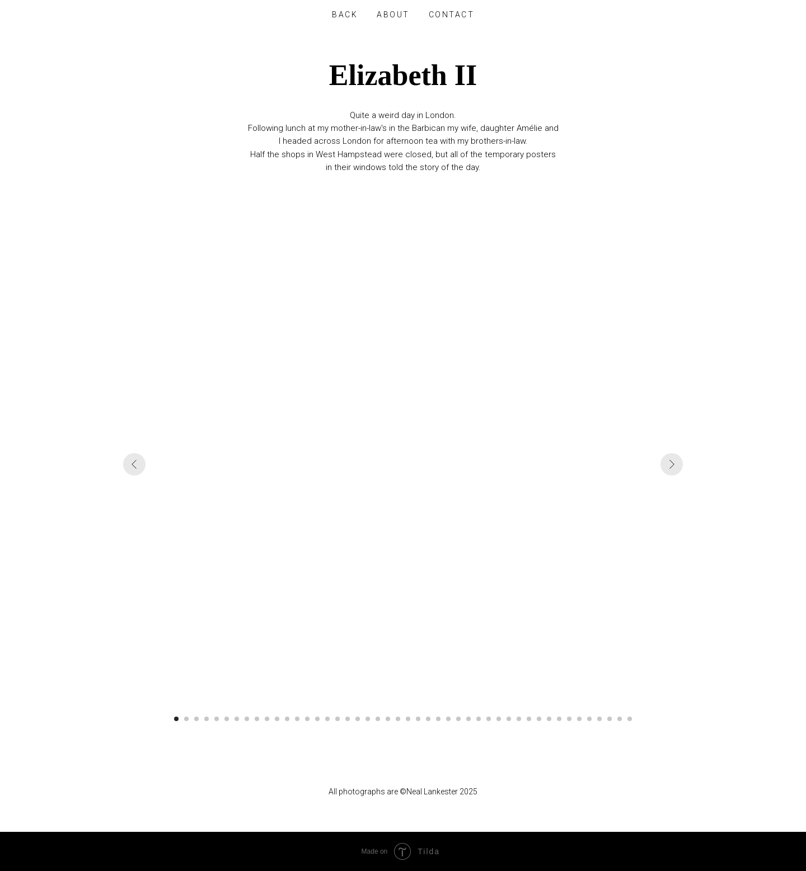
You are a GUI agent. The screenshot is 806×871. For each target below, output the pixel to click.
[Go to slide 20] (367, 719)
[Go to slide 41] (579, 719)
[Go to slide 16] (327, 719)
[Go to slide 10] (267, 719)
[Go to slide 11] (277, 719)
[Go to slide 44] (609, 719)
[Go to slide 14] (307, 719)
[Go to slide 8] (247, 719)
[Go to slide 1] (176, 719)
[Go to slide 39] (559, 719)
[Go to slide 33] (498, 719)
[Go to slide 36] (529, 719)
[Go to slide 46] (629, 719)
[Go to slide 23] (398, 719)
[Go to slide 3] (196, 719)
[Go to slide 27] (438, 719)
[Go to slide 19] (357, 719)
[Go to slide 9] (257, 719)
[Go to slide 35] (519, 719)
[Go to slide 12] (287, 719)
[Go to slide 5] (216, 719)
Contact (452, 14)
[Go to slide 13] (297, 719)
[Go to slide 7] (237, 719)
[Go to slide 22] (388, 719)
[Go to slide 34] (509, 719)
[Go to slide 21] (378, 719)
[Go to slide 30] (468, 719)
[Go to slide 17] (337, 719)
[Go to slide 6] (226, 719)
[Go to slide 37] (539, 719)
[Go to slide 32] (488, 719)
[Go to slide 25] (418, 719)
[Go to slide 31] (478, 719)
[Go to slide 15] (317, 719)
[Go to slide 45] (619, 719)
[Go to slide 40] (569, 719)
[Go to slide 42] (589, 719)
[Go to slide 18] (347, 719)
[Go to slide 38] (549, 719)
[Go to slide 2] (186, 719)
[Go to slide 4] (206, 719)
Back (345, 14)
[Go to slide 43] (599, 719)
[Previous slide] (134, 464)
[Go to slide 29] (458, 719)
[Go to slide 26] (428, 719)
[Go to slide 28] (448, 719)
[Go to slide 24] (408, 719)
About (393, 14)
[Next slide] (671, 464)
